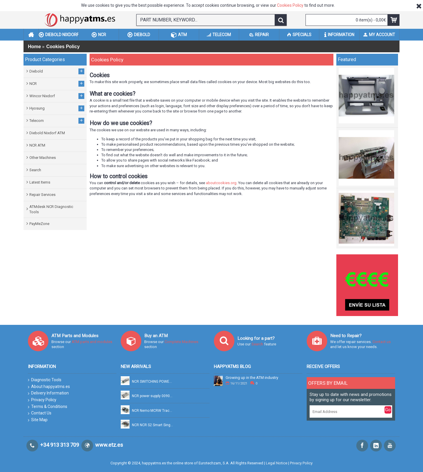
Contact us (381, 342)
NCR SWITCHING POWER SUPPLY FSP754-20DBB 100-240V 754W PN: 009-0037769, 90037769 (153, 382)
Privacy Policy (42, 400)
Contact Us (39, 413)
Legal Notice (276, 463)
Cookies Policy (290, 5)
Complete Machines (181, 342)
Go (388, 409)
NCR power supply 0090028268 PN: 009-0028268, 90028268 (153, 396)
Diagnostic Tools (44, 379)
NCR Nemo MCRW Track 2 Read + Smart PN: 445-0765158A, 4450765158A (153, 411)
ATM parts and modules (92, 342)
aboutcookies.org (221, 183)
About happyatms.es (49, 386)
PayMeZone (39, 223)
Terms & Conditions (47, 406)
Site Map (38, 420)
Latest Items (39, 182)
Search (35, 170)
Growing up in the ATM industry (252, 378)
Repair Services (42, 194)
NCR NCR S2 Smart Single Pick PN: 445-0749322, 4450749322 (153, 425)
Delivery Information (48, 393)
